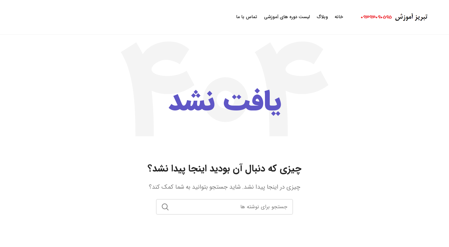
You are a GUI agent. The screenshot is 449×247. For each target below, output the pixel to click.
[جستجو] (224, 207)
